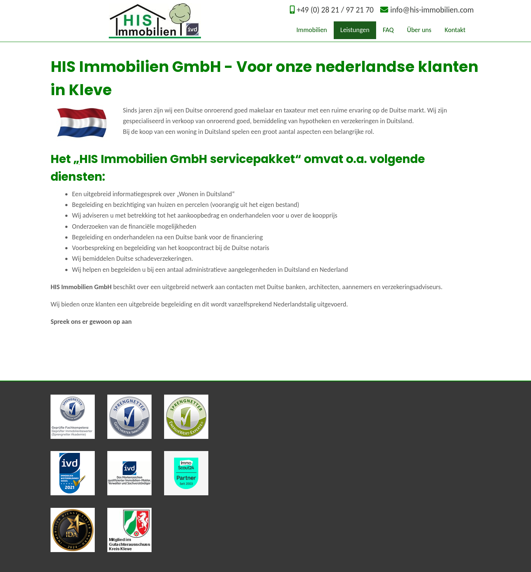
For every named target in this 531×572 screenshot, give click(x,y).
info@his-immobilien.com (432, 10)
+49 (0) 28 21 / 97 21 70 (335, 10)
